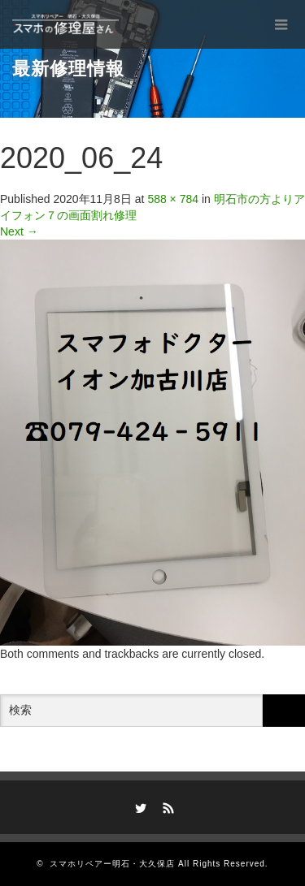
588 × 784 (172, 198)
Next (19, 231)
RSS (166, 805)
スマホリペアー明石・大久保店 (112, 863)
